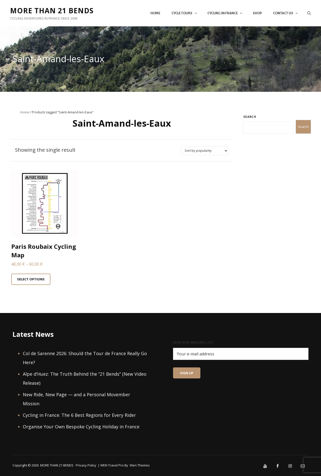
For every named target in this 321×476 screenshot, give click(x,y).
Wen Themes (140, 465)
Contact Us (285, 13)
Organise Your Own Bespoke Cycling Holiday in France (81, 427)
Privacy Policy (86, 465)
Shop (257, 13)
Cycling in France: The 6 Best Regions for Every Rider (79, 415)
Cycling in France (225, 13)
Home (155, 13)
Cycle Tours (185, 13)
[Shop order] (204, 150)
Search (249, 117)
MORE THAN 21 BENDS (52, 10)
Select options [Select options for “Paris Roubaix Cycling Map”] (31, 279)
